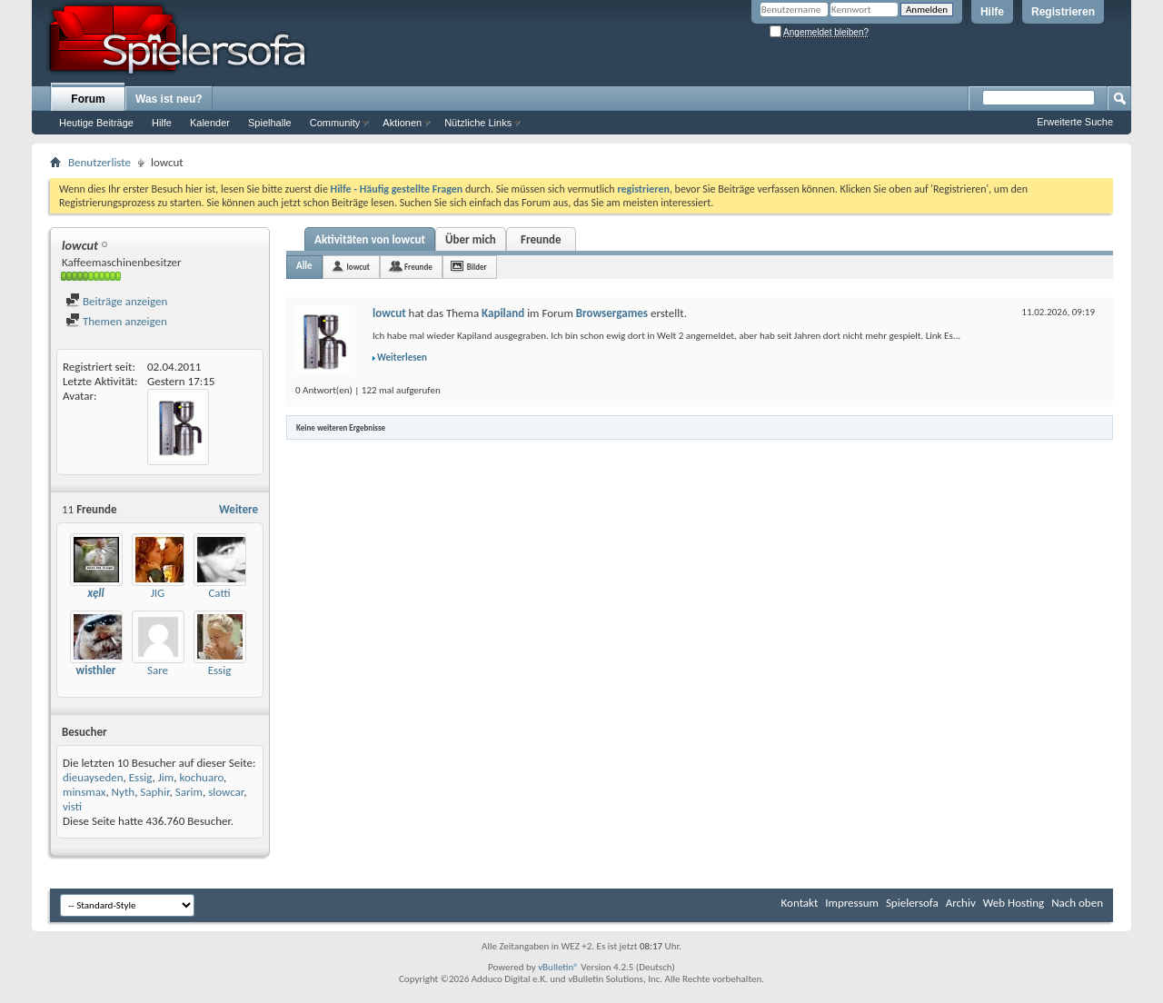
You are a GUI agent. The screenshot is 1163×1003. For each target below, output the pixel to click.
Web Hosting (1013, 902)
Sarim (189, 792)
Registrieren (1063, 11)
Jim (166, 777)
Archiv (961, 902)
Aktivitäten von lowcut (369, 239)
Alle (304, 266)
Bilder (477, 267)
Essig (220, 670)
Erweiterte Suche (1075, 121)
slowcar (226, 792)
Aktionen (402, 122)
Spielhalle (270, 122)
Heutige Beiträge (96, 122)
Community (335, 122)
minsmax (84, 792)
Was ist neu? (169, 99)
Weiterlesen (402, 357)
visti (72, 806)
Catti (219, 593)
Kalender (210, 122)
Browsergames (612, 313)
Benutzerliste (99, 162)
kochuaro (201, 777)
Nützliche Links (478, 122)
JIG (158, 593)
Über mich (470, 239)
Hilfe (992, 11)
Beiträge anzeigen (116, 301)
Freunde (541, 239)
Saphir (154, 792)
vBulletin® (558, 967)
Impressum (852, 902)
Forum (87, 99)
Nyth (123, 792)
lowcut (358, 267)
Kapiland (503, 313)
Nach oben (1077, 902)
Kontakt (800, 902)
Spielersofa (912, 902)
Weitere (238, 509)
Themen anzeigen (116, 321)
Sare (157, 670)
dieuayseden (93, 777)
